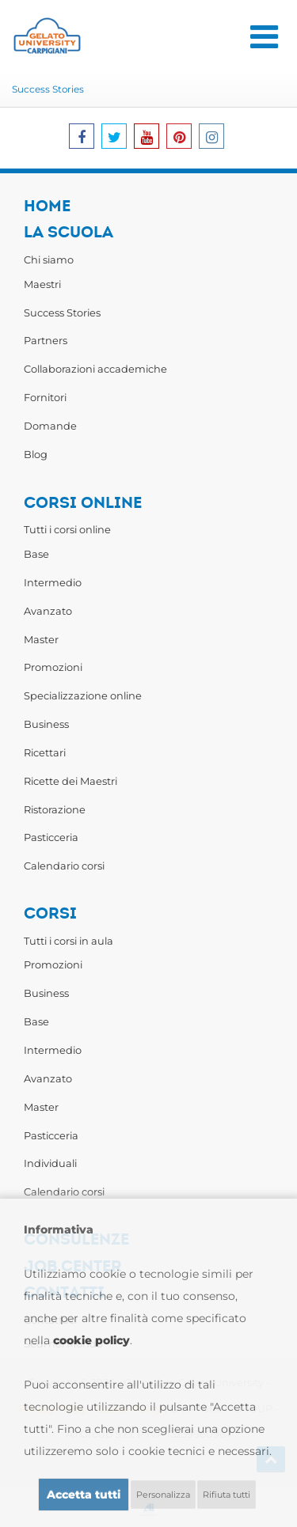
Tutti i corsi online (67, 529)
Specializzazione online (83, 695)
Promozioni (53, 667)
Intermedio (53, 582)
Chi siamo (49, 259)
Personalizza (163, 1494)
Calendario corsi (64, 865)
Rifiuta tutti (226, 1494)
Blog (36, 454)
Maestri (42, 284)
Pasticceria (51, 837)
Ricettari (45, 752)
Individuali (50, 1163)
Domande (50, 425)
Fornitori (45, 397)
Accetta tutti (83, 1494)
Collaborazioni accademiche (95, 368)
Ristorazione (55, 809)
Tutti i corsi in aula (68, 940)
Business (46, 724)
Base (36, 554)
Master (41, 639)
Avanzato (48, 610)
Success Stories (48, 89)
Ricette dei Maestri (70, 781)
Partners (45, 340)
